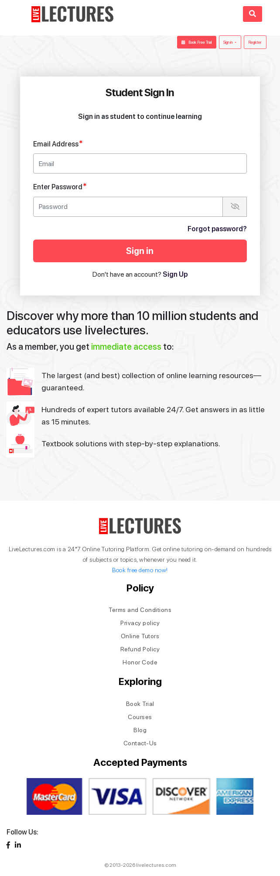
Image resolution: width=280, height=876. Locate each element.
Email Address (58, 144)
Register (255, 42)
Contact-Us (140, 743)
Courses (140, 716)
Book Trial (140, 703)
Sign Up (175, 274)
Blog (140, 730)
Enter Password (60, 186)
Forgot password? (217, 229)
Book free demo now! (140, 570)
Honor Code (140, 662)
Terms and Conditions (140, 609)
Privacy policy (140, 622)
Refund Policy (140, 649)
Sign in (228, 42)
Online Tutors (140, 636)
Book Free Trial (196, 42)
